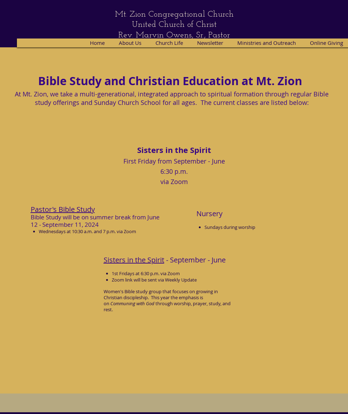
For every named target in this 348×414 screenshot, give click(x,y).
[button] (169, 43)
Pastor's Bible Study (63, 209)
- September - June (195, 260)
